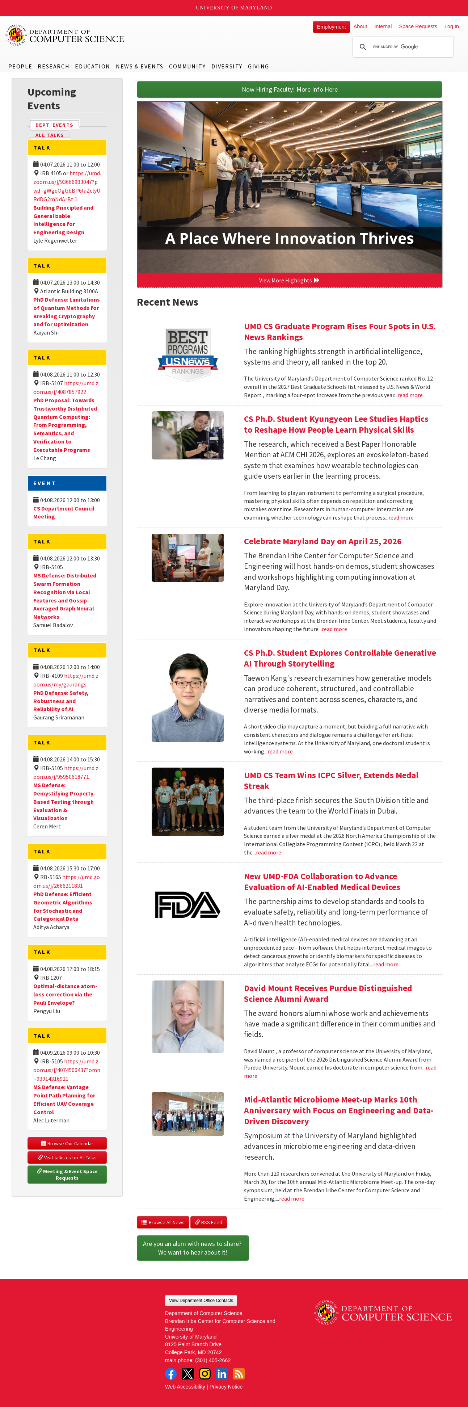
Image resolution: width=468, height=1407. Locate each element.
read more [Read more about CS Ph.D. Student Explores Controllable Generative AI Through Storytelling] (280, 751)
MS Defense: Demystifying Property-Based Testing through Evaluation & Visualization (64, 801)
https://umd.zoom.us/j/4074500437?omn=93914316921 (66, 1070)
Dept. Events (57, 124)
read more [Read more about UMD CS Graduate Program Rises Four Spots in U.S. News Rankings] (410, 395)
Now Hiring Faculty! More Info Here (290, 89)
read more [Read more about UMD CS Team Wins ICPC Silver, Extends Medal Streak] (268, 852)
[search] (402, 47)
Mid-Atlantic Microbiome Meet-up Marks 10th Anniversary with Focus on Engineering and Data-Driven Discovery (339, 1110)
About (360, 26)
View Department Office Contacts (201, 1300)
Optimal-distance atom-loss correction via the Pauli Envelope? (65, 994)
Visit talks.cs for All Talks (67, 1157)
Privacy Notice (226, 1387)
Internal (383, 26)
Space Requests (418, 26)
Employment (331, 27)
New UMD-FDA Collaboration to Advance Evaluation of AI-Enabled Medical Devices (322, 881)
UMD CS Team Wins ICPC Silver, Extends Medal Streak (331, 780)
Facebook (171, 1373)
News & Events (140, 66)
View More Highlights (289, 280)
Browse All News (163, 1222)
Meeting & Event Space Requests (68, 1174)
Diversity (227, 66)
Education (92, 66)
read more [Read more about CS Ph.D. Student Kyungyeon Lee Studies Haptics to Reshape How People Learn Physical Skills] (401, 517)
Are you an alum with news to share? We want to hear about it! (193, 1247)
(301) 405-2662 (213, 1360)
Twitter (188, 1373)
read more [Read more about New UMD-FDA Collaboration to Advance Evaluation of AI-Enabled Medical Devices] (386, 964)
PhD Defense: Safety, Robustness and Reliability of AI (61, 701)
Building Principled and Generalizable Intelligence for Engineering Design (63, 220)
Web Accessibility (185, 1387)
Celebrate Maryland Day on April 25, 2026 (323, 541)
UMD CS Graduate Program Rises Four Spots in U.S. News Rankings (340, 331)
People (20, 66)
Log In (451, 26)
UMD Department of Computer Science (65, 35)
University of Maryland (234, 7)
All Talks (49, 135)
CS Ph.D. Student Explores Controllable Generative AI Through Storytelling (340, 658)
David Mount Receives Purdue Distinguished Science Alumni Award (328, 993)
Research (53, 66)
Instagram (205, 1373)
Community (187, 66)
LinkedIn (222, 1373)
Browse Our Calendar (67, 1143)
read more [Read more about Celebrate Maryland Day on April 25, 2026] (334, 629)
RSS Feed (208, 1222)
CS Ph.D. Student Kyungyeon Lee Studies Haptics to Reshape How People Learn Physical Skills (336, 424)
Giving (258, 66)
